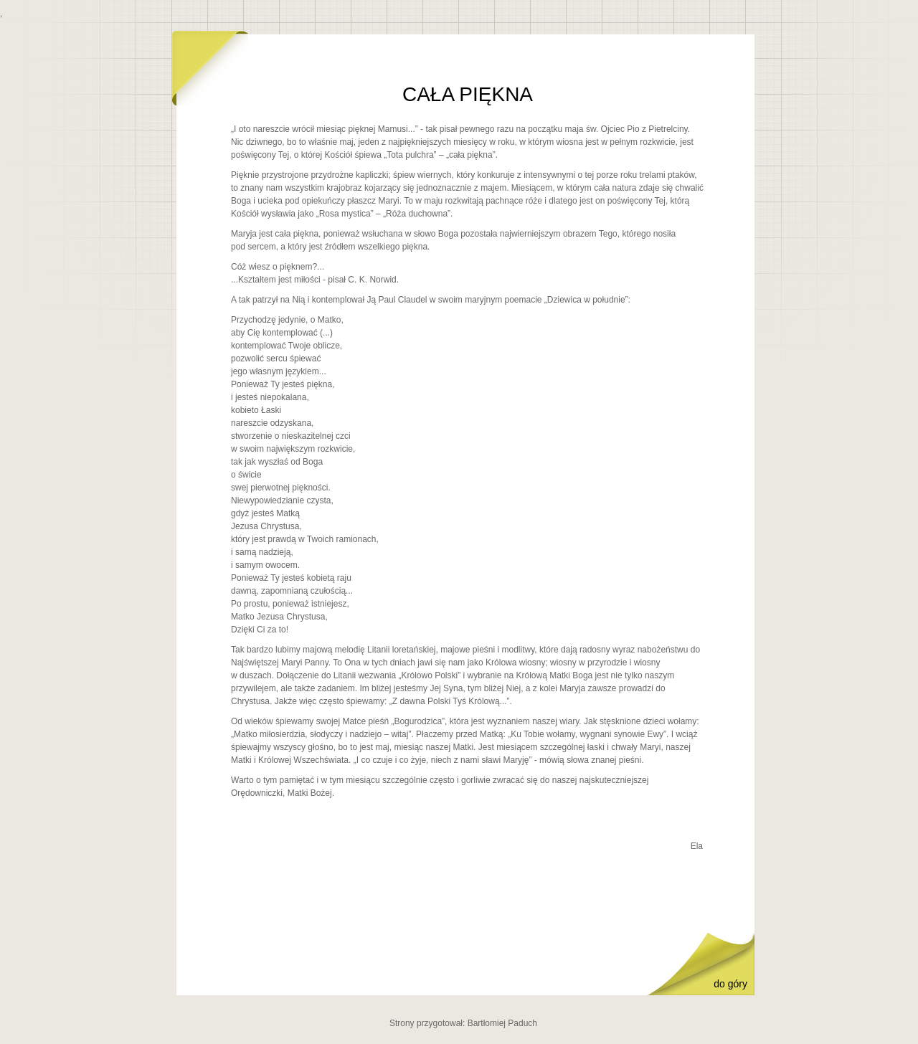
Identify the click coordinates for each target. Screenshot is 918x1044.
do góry (730, 984)
